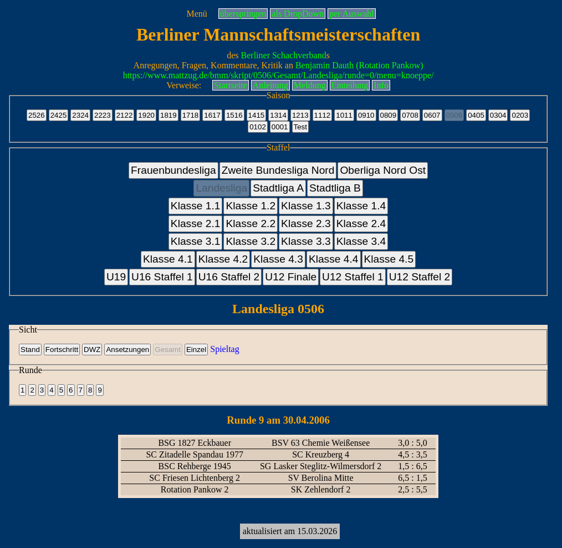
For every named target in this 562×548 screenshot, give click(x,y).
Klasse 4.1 (168, 259)
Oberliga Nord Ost (383, 170)
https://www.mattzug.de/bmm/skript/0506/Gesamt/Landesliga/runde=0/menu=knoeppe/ (278, 75)
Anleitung (270, 85)
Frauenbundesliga (173, 170)
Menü (196, 13)
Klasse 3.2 (250, 241)
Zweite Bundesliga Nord (278, 170)
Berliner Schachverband (283, 55)
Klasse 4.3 (278, 259)
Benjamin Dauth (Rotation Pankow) (359, 65)
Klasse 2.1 (196, 223)
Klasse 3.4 (361, 241)
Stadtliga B (335, 188)
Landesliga (221, 188)
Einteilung (350, 85)
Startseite (230, 85)
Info (381, 85)
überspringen (243, 13)
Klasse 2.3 (306, 223)
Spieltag (224, 349)
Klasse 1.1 (196, 206)
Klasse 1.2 (250, 206)
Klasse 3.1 (196, 241)
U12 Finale (290, 277)
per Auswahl (351, 13)
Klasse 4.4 (334, 259)
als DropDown (298, 13)
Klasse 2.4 (361, 223)
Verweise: (183, 85)
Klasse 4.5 (389, 259)
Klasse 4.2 (223, 259)
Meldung (310, 85)
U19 (116, 277)
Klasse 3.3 (306, 241)
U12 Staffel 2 (420, 277)
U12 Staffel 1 (353, 277)
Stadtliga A (278, 188)
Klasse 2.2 (250, 223)
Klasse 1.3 (306, 206)
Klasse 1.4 (361, 206)
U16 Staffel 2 (229, 277)
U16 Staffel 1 (162, 277)
